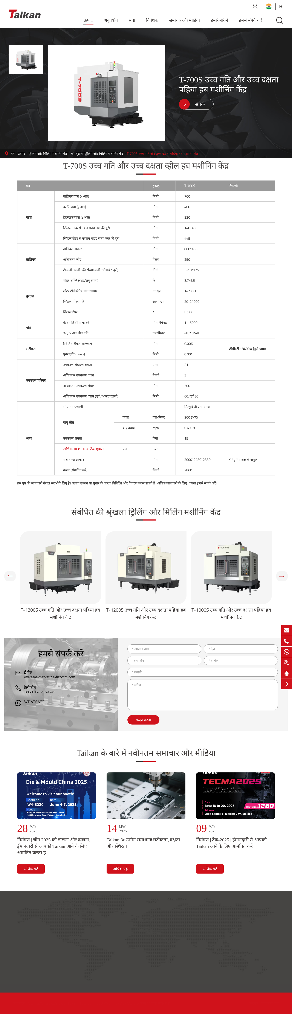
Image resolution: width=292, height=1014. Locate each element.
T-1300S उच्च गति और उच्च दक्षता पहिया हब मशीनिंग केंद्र (60, 613)
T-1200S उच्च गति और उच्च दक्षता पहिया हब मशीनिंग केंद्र (146, 613)
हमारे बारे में (219, 20)
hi (281, 6)
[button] (10, 576)
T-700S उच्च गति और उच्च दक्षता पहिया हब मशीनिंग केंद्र (163, 153)
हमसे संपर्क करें (250, 20)
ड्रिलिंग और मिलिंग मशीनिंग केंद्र (48, 153)
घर (13, 153)
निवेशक (152, 20)
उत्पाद (88, 20)
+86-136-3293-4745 (39, 692)
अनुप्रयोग (111, 20)
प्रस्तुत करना (143, 719)
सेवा (132, 20)
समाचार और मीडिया (184, 20)
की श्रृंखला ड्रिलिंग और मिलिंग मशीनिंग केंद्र (97, 153)
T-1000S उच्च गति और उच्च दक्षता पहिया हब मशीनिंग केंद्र (231, 613)
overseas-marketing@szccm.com (49, 677)
